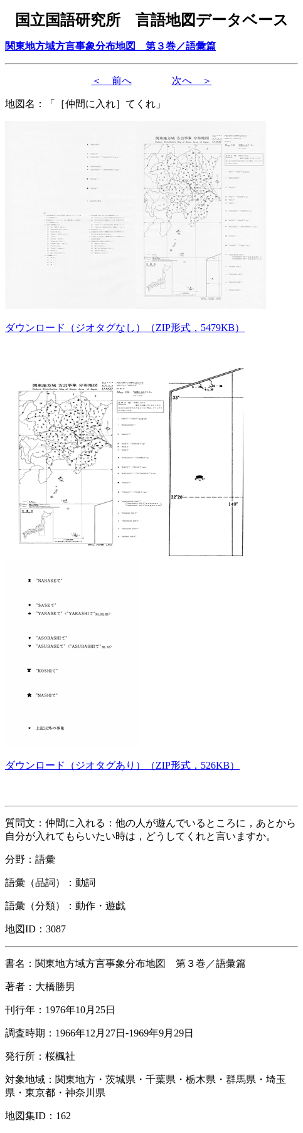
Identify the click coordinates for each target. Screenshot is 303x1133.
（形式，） (125, 327)
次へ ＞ (192, 80)
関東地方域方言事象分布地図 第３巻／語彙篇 (110, 46)
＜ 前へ (112, 80)
